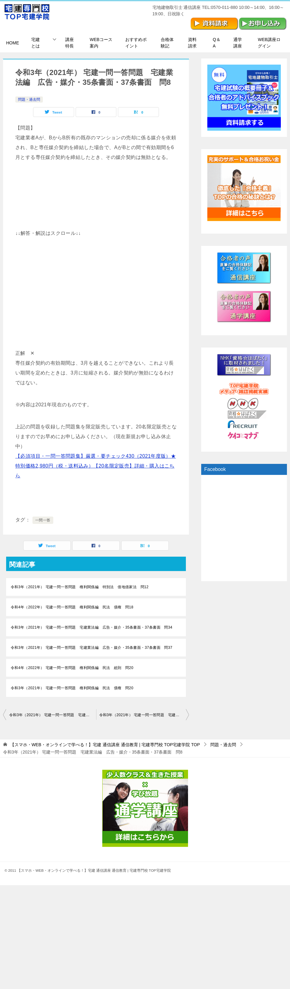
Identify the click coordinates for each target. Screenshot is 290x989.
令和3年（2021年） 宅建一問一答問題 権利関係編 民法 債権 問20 (72, 688)
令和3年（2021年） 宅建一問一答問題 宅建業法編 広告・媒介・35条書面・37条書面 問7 (52, 715)
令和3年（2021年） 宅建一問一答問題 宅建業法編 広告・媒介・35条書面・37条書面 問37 (91, 647)
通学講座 (237, 42)
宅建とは (35, 42)
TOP (105, 744)
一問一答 (43, 520)
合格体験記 (167, 42)
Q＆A (216, 42)
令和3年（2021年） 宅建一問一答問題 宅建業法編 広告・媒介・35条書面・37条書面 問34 (91, 627)
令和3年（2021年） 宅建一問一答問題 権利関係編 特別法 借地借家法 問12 (80, 587)
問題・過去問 (29, 99)
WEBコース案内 (101, 42)
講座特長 (69, 42)
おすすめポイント (136, 42)
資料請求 (192, 42)
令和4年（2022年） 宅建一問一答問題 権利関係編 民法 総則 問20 (72, 668)
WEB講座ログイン (269, 42)
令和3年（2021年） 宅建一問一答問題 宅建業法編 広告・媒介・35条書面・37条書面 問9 (144, 715)
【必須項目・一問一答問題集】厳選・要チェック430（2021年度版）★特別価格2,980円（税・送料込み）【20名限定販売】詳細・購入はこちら (95, 465)
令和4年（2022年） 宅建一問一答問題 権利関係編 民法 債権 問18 (72, 607)
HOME (12, 42)
